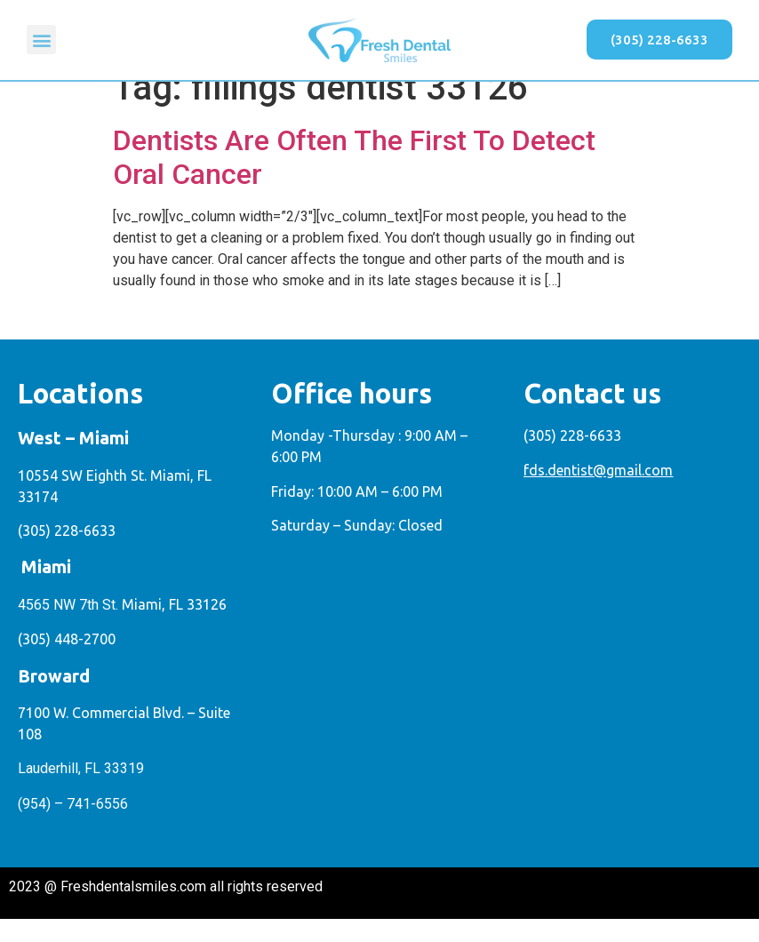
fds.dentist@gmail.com (598, 492)
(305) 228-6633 (67, 554)
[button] (41, 39)
